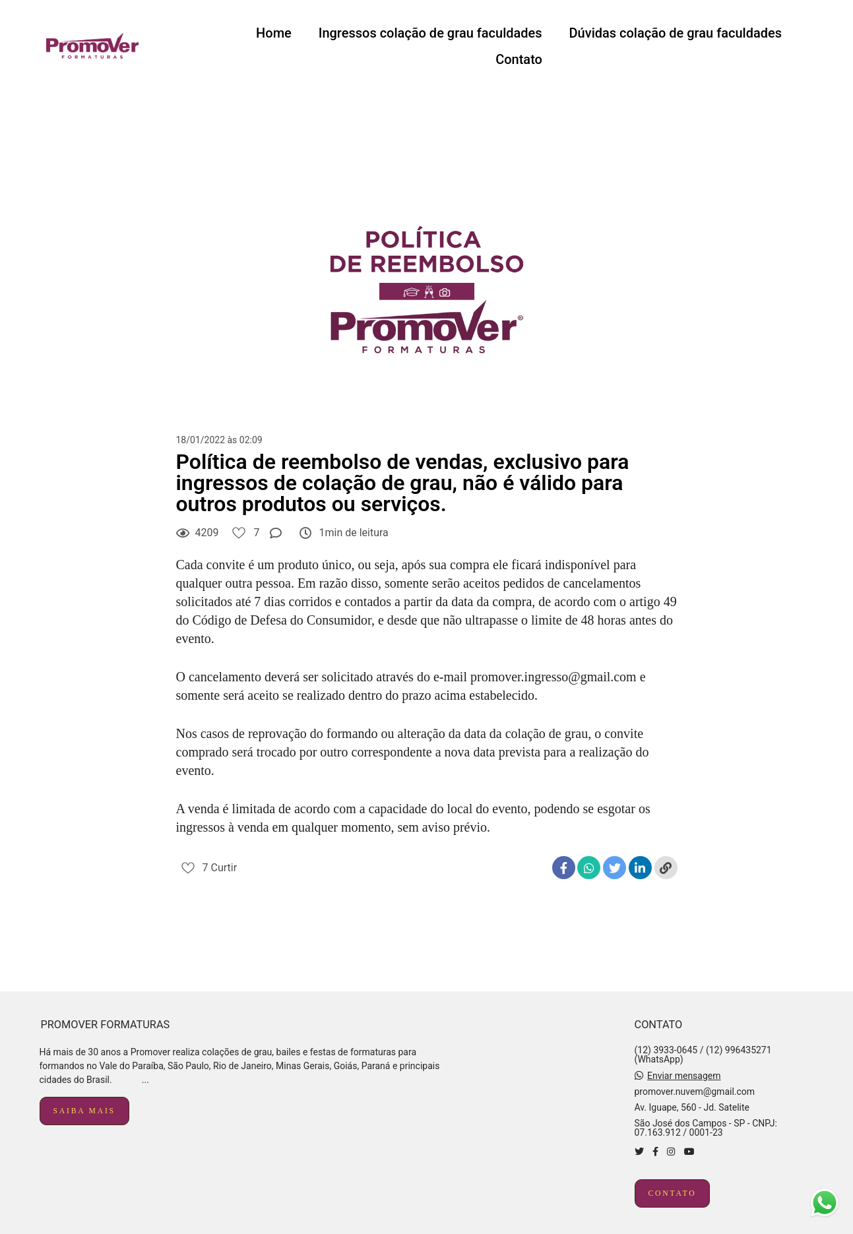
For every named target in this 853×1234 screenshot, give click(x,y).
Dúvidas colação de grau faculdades (675, 33)
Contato (518, 59)
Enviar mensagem (684, 1075)
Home (274, 33)
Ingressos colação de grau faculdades (430, 33)
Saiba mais (84, 1111)
